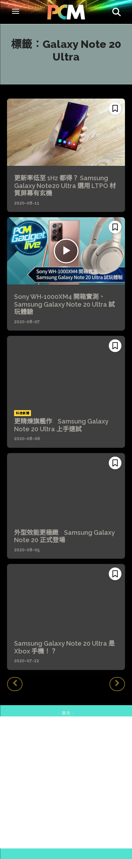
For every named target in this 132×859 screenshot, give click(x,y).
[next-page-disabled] (117, 684)
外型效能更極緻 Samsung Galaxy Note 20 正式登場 (64, 536)
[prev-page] (15, 684)
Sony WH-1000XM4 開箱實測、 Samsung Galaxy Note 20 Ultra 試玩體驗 (64, 304)
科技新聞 (22, 413)
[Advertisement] (66, 782)
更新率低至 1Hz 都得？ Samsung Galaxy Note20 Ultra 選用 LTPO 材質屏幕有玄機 (65, 185)
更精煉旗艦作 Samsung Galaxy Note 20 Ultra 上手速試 (61, 425)
